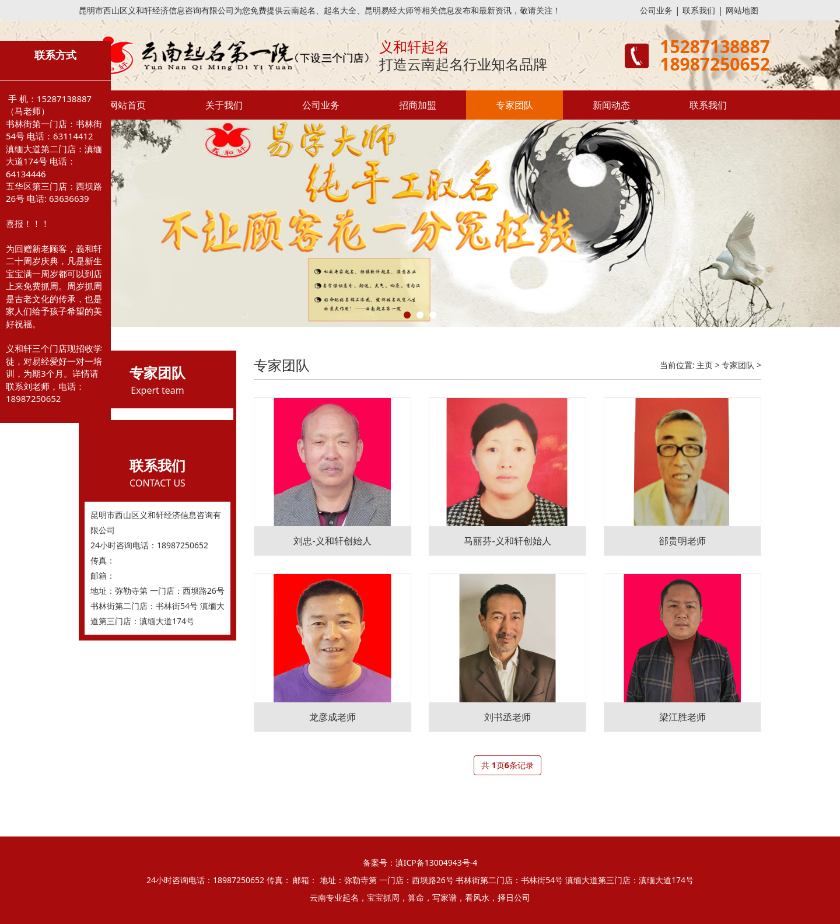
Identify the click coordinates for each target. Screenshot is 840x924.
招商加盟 (417, 105)
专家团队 (514, 105)
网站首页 (127, 105)
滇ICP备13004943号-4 (437, 862)
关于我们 (224, 105)
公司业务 (656, 10)
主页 (704, 364)
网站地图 (742, 10)
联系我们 (698, 10)
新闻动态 (611, 105)
